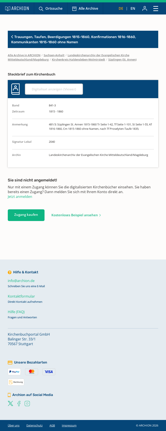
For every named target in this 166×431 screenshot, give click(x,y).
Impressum (69, 425)
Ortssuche (53, 8)
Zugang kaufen (26, 214)
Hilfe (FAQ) (16, 311)
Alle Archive (88, 8)
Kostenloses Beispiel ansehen (74, 215)
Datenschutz (34, 425)
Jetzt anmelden (20, 196)
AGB (52, 425)
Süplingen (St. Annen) (122, 59)
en (133, 8)
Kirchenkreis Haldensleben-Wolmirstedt (78, 59)
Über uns (13, 425)
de (121, 8)
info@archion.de (21, 280)
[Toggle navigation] (156, 8)
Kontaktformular (21, 296)
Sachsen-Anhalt (54, 55)
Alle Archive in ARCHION (24, 55)
